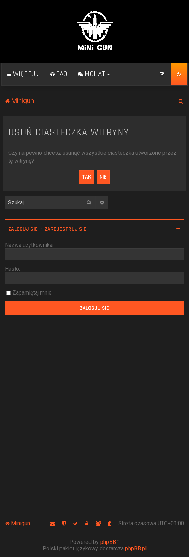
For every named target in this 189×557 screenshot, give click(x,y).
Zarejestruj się (65, 229)
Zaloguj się (23, 229)
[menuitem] (59, 74)
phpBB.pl (136, 548)
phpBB (108, 542)
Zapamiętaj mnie (32, 292)
